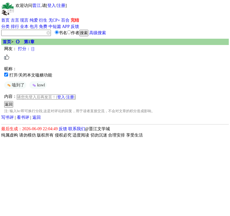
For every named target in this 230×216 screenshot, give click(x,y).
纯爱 (34, 20)
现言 (24, 20)
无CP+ (54, 20)
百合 (65, 20)
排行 (15, 26)
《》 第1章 (23, 42)
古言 (15, 20)
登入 (51, 5)
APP (66, 26)
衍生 (43, 20)
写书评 (7, 117)
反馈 (75, 26)
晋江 (36, 5)
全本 (24, 26)
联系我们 (76, 129)
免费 (43, 26)
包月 (34, 26)
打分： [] (25, 48)
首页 (5, 20)
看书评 (23, 117)
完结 (75, 20)
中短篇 (55, 26)
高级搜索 (97, 33)
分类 (5, 26)
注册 (61, 5)
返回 (36, 117)
